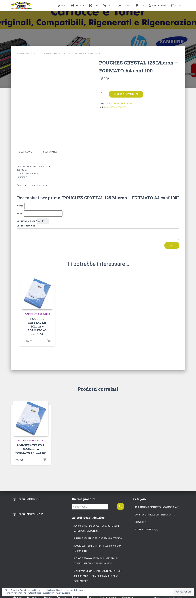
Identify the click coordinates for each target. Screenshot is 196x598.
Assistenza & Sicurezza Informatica (155, 507)
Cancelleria (27, 54)
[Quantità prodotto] (103, 93)
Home (62, 5)
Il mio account (157, 5)
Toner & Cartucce (145, 529)
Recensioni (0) (49, 152)
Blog (139, 5)
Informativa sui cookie (61, 593)
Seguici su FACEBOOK (26, 498)
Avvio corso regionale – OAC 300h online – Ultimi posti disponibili (97, 528)
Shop (108, 5)
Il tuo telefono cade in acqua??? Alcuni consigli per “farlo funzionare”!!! (96, 561)
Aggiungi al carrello (124, 94)
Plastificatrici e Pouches (43, 54)
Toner (94, 5)
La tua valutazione (27, 220)
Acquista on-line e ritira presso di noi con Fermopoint (97, 548)
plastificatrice (110, 107)
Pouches (121, 107)
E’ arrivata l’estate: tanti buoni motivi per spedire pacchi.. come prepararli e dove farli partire (97, 575)
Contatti (177, 5)
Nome (20, 205)
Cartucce (77, 5)
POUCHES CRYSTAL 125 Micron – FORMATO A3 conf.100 (37, 326)
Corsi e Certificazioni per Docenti (154, 514)
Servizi (124, 5)
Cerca (120, 506)
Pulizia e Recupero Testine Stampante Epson (98, 538)
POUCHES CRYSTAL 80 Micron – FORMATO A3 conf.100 (30, 448)
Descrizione (25, 152)
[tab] (28, 151)
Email (20, 213)
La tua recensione (26, 225)
